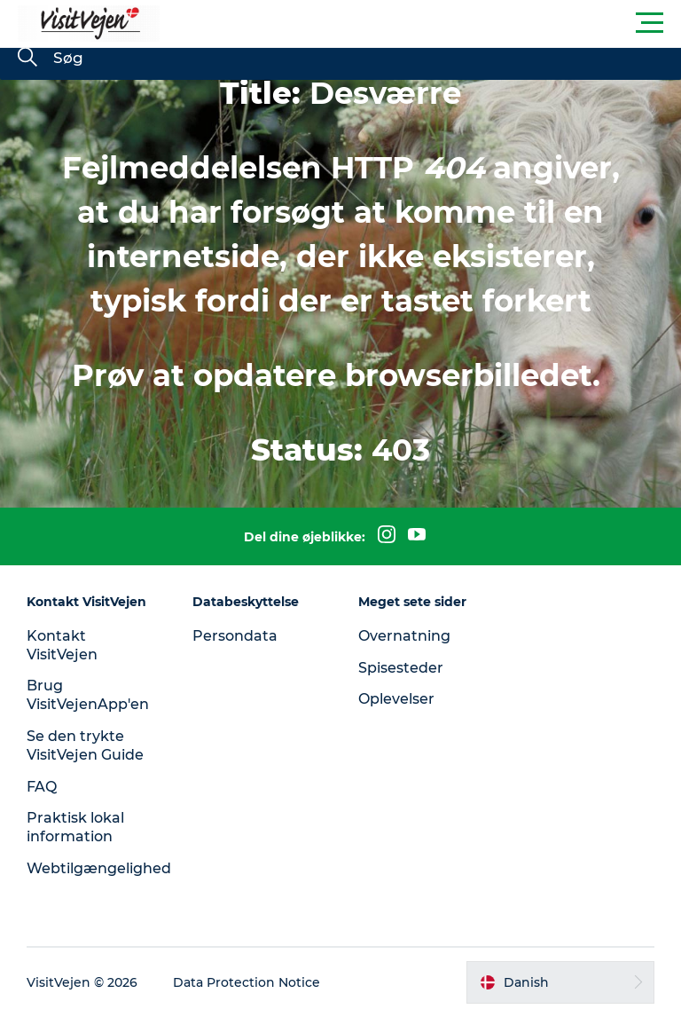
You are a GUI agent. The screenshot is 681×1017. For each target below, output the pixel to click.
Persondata (235, 635)
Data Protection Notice (246, 982)
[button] (420, 23)
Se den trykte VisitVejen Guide (85, 745)
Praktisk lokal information (75, 827)
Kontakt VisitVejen (62, 645)
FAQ (42, 786)
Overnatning (404, 635)
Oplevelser (396, 698)
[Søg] (27, 58)
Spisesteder (400, 667)
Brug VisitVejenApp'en (88, 695)
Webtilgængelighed (99, 868)
